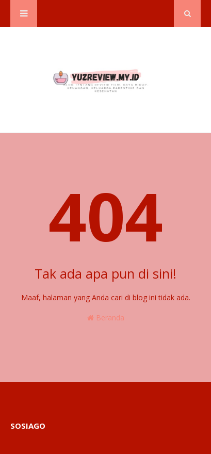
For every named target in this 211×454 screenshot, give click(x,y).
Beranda (105, 317)
